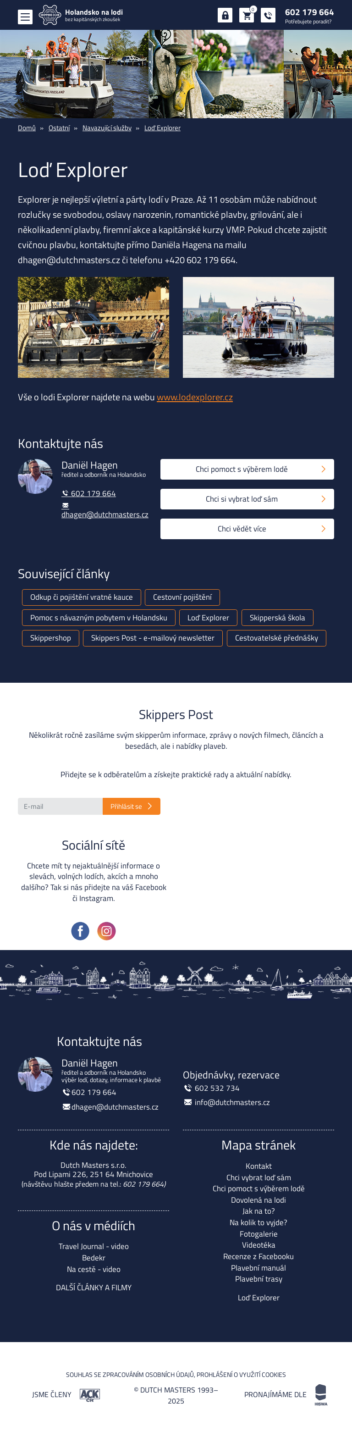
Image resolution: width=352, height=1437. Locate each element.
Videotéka (258, 1245)
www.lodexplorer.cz (195, 397)
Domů (27, 127)
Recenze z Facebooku (258, 1256)
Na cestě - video (94, 1269)
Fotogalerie (259, 1234)
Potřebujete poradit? (308, 21)
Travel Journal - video (94, 1246)
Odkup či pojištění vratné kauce (81, 597)
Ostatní (59, 127)
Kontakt (259, 1166)
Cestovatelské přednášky (276, 638)
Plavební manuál (258, 1268)
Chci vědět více (242, 529)
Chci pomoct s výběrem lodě (242, 469)
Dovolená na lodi (258, 1200)
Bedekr (93, 1258)
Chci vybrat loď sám (258, 1177)
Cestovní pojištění (182, 597)
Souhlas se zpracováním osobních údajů (130, 1374)
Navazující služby (107, 127)
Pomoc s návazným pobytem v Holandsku (98, 618)
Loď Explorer (162, 127)
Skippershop (50, 638)
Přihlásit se (126, 806)
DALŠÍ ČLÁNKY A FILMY (94, 1287)
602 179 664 (309, 11)
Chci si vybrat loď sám (242, 499)
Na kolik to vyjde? (258, 1222)
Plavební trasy (258, 1279)
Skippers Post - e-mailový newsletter (152, 638)
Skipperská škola (277, 618)
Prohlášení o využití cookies (241, 1374)
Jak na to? (258, 1211)
